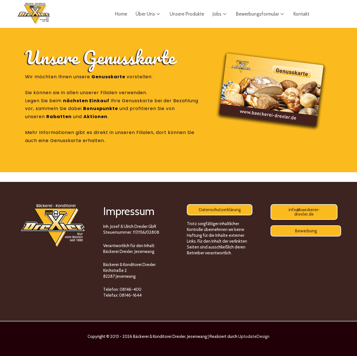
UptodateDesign (253, 336)
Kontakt (301, 14)
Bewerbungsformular (260, 14)
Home (121, 14)
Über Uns (148, 14)
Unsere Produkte (187, 14)
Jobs (220, 14)
